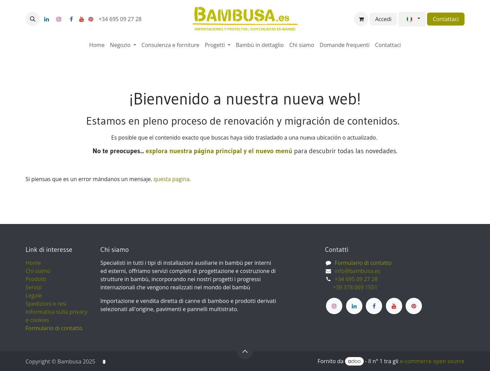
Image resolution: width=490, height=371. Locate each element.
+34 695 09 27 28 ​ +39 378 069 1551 (352, 283)
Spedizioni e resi (46, 303)
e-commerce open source (432, 361)
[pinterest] (91, 19)
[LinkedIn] (46, 19)
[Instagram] (58, 19)
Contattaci (446, 19)
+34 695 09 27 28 (121, 19)
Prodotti (36, 279)
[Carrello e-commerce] (361, 19)
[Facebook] (71, 19)
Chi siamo (38, 271)
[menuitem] (96, 45)
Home (33, 263)
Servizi (34, 287)
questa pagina (171, 179)
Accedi (383, 19)
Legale (34, 295)
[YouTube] (81, 19)
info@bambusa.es (357, 271)
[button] (33, 19)
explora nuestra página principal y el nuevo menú (218, 151)
